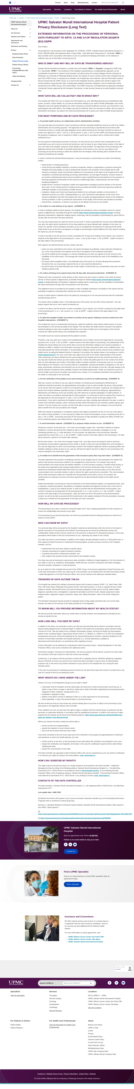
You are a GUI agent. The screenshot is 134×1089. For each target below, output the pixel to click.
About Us (14, 29)
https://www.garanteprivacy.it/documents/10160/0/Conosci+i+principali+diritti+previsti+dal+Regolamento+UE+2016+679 (85, 814)
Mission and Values (95, 1025)
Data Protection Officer (96, 1045)
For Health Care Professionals (106, 9)
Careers (58, 2)
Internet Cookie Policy (96, 1039)
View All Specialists (17, 995)
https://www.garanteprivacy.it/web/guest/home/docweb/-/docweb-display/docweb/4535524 (75, 818)
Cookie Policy (84, 1074)
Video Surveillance (18, 76)
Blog (72, 2)
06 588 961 (94, 836)
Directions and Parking (19, 46)
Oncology (52, 1001)
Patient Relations (16, 1028)
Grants (90, 1031)
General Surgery (55, 998)
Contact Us (15, 85)
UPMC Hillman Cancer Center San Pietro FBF (86, 937)
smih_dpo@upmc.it (87, 755)
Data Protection (17, 57)
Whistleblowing (83, 2)
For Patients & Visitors (83, 9)
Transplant (53, 995)
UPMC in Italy (93, 1028)
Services (57, 9)
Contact (94, 2)
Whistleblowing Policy (96, 1048)
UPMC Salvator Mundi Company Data (102, 1054)
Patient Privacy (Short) (20, 64)
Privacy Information (71, 1074)
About (122, 9)
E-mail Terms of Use (95, 1042)
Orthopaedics (54, 1004)
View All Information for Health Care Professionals (62, 1026)
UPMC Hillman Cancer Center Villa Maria (84, 939)
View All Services (55, 1011)
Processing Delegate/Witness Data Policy (20, 70)
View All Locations (94, 1008)
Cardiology (53, 1007)
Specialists (47, 9)
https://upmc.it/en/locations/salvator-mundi (96, 213)
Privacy (13, 50)
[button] (13, 2)
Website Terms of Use (55, 1074)
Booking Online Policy (20, 54)
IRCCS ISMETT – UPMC (97, 995)
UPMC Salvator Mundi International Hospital (85, 942)
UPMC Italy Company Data (98, 1051)
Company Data (16, 81)
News (66, 2)
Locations (67, 9)
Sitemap (93, 1074)
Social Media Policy (95, 1037)
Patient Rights (15, 1025)
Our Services (15, 33)
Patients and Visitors (18, 36)
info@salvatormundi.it (47, 355)
